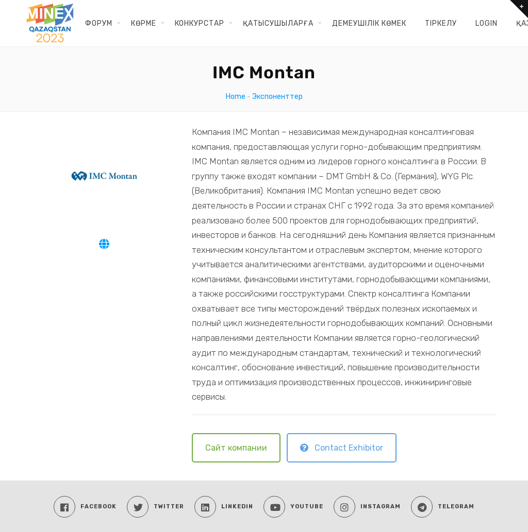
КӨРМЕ (143, 23)
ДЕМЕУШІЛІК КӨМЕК (369, 23)
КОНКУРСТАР (199, 23)
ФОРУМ (98, 23)
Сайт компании (236, 448)
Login (486, 23)
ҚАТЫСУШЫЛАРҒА (278, 23)
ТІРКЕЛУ (441, 23)
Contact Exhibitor (341, 448)
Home (235, 96)
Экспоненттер (277, 96)
